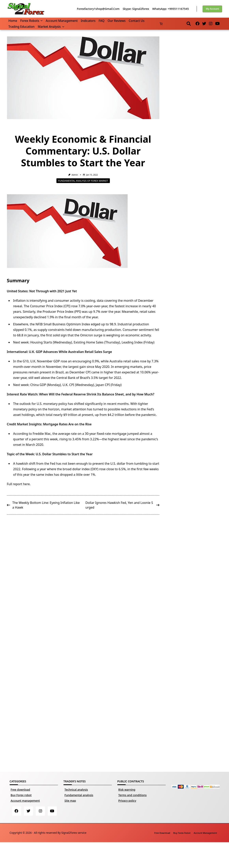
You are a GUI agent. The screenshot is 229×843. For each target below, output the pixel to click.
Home (12, 21)
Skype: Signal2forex (136, 9)
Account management (62, 21)
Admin (75, 174)
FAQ (102, 21)
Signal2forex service (73, 833)
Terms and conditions (132, 795)
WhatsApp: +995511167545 (170, 9)
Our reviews (117, 21)
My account (212, 8)
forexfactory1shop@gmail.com (98, 9)
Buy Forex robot (21, 795)
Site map (70, 800)
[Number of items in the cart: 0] (161, 23)
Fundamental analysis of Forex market (83, 180)
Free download (20, 789)
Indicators (88, 21)
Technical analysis (76, 789)
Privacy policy (127, 800)
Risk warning (126, 789)
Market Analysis (51, 27)
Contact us (137, 21)
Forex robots (31, 21)
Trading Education (21, 27)
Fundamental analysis (78, 795)
